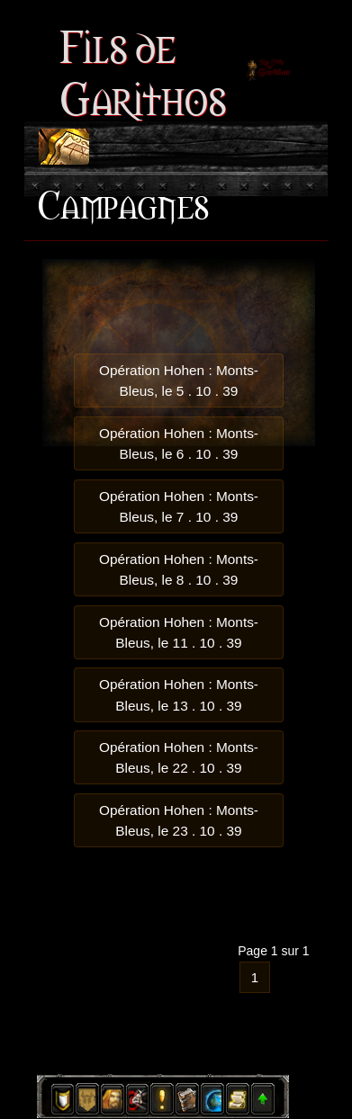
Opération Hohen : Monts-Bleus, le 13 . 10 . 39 (178, 694)
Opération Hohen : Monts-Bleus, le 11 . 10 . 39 (178, 632)
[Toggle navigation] (64, 147)
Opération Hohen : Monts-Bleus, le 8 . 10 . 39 (178, 569)
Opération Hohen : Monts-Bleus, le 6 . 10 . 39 (178, 443)
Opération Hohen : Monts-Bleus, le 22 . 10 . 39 (178, 757)
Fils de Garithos (142, 69)
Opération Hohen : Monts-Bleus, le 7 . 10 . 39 (178, 506)
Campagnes (123, 202)
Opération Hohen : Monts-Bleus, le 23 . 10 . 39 (178, 820)
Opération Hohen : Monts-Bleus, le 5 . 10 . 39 (178, 380)
